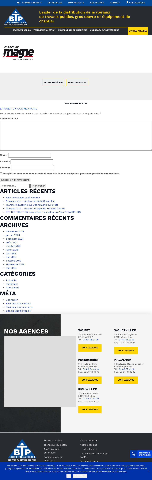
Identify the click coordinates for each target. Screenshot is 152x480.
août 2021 (11, 242)
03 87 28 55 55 (126, 337)
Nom (4, 155)
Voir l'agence (90, 345)
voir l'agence (126, 348)
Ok (69, 476)
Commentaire (9, 118)
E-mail (5, 161)
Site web (5, 167)
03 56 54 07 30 (91, 337)
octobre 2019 (13, 245)
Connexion (12, 298)
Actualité (11, 279)
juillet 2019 (12, 249)
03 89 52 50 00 (91, 396)
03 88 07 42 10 (126, 367)
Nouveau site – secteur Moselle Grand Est (30, 201)
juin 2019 (11, 252)
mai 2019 (11, 256)
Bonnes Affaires (138, 31)
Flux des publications (18, 301)
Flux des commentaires (19, 305)
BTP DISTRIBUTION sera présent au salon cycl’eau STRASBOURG (43, 212)
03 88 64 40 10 (91, 367)
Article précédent (53, 82)
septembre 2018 (15, 263)
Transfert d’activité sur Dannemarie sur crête (32, 205)
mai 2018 (11, 266)
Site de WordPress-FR (18, 309)
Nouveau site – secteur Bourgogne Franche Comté (35, 208)
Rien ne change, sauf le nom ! (23, 197)
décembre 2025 (15, 231)
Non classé (12, 286)
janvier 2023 (13, 234)
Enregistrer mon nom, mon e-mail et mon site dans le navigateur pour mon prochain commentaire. (61, 173)
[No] (148, 470)
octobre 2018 (13, 259)
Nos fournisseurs (76, 103)
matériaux (12, 282)
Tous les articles (77, 82)
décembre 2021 (14, 238)
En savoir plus (80, 476)
